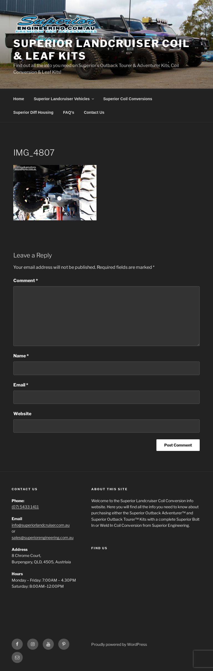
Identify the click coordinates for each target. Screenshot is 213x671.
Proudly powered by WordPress (119, 644)
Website (22, 413)
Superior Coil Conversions (127, 99)
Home (18, 99)
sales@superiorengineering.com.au (42, 537)
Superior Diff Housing (33, 112)
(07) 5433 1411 (25, 506)
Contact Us (94, 112)
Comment (25, 280)
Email (20, 385)
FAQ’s (68, 112)
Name (21, 355)
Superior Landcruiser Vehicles (64, 99)
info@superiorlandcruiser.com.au (41, 525)
